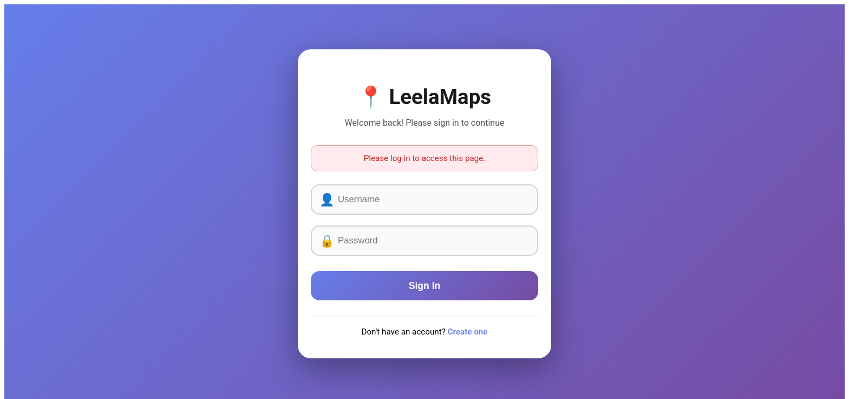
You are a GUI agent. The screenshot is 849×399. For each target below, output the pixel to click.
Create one (468, 332)
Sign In (425, 285)
